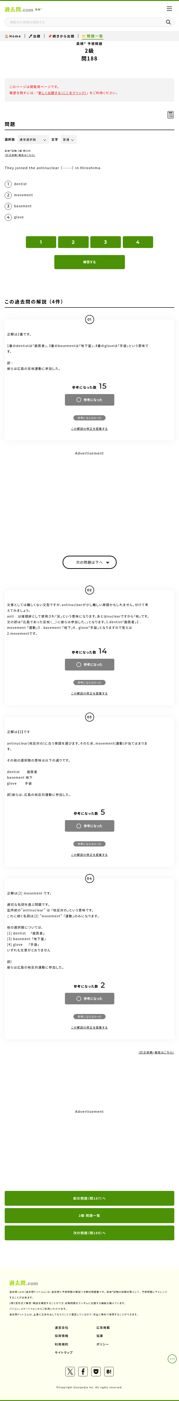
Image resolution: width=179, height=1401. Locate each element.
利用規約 (61, 1344)
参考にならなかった (89, 418)
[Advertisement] (89, 1150)
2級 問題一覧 (89, 1215)
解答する (89, 261)
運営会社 (61, 1327)
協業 (99, 1335)
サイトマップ (64, 1352)
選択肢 (10, 139)
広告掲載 (103, 1327)
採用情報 (61, 1335)
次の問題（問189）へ (89, 1232)
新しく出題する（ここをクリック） (62, 92)
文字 (55, 139)
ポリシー (102, 1344)
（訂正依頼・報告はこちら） (20, 155)
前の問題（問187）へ (89, 1198)
